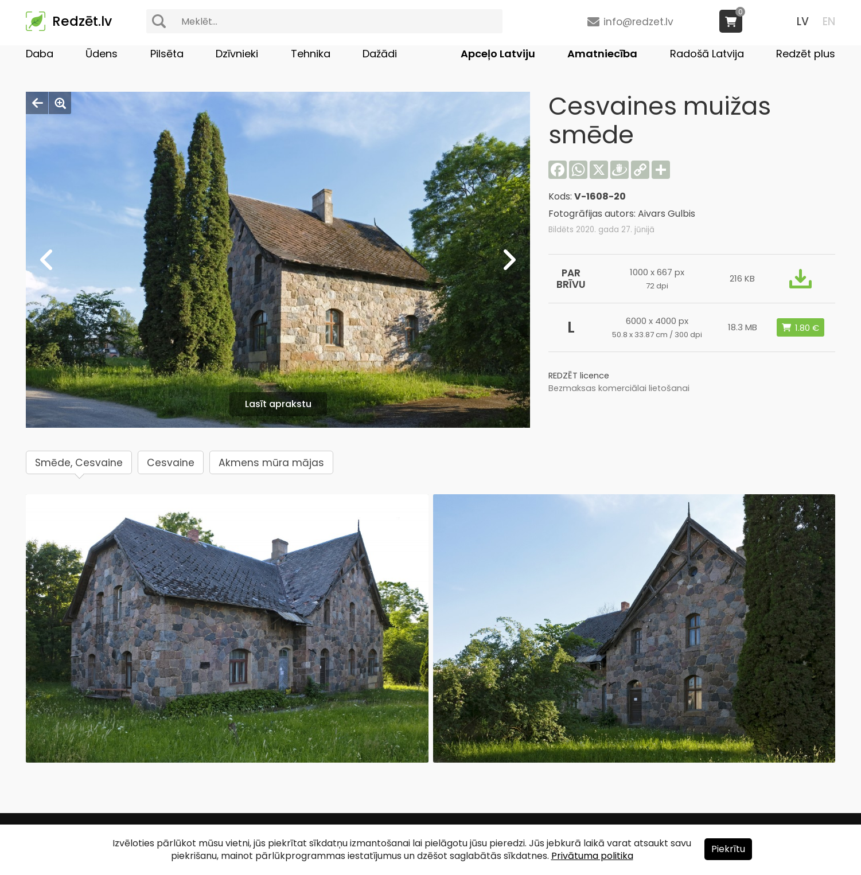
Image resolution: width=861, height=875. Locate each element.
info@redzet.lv (638, 22)
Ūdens (101, 53)
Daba (39, 53)
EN (829, 21)
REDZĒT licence (578, 375)
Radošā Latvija (707, 53)
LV (803, 21)
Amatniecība (602, 53)
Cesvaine (170, 463)
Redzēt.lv (82, 21)
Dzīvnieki (237, 53)
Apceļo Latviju (498, 53)
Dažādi (380, 53)
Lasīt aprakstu (278, 404)
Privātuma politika (592, 855)
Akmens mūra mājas (271, 463)
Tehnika (310, 53)
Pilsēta (167, 53)
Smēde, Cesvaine (79, 463)
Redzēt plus (805, 53)
